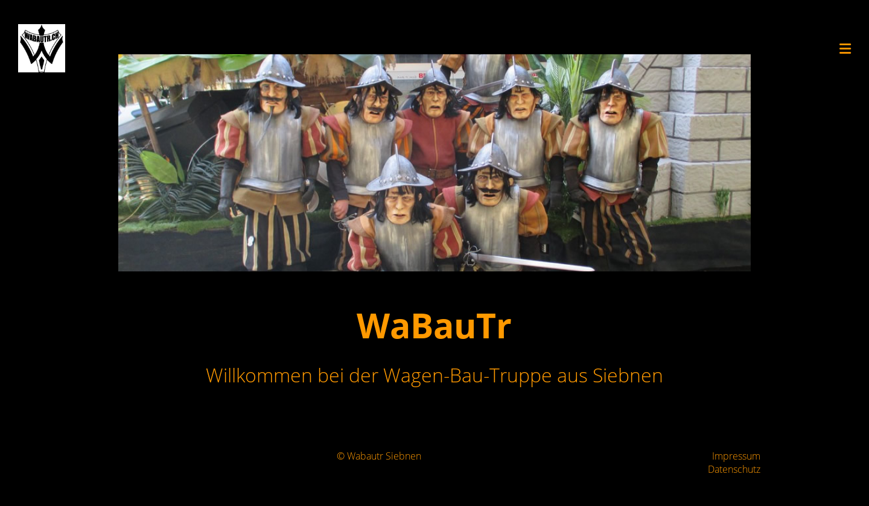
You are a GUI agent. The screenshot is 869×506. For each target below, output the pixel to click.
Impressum (736, 456)
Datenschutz (734, 469)
